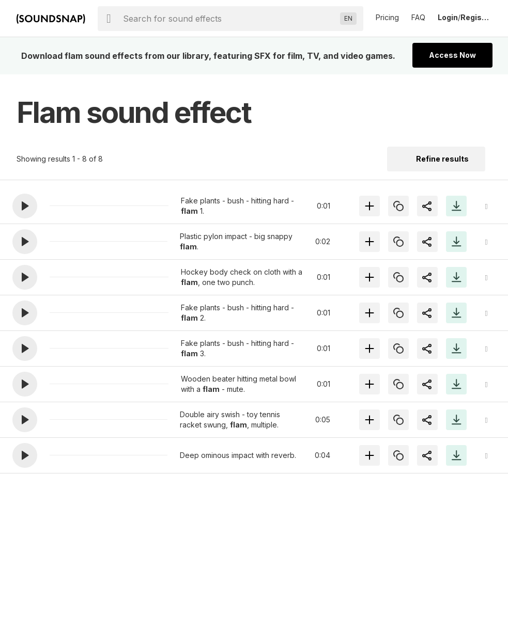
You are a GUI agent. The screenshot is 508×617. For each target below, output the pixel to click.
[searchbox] (229, 18)
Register (475, 17)
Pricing (387, 17)
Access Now (452, 55)
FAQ (418, 17)
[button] (24, 206)
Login (448, 17)
